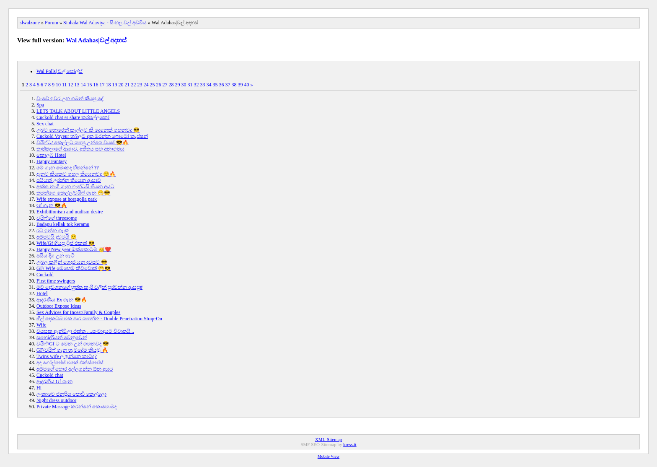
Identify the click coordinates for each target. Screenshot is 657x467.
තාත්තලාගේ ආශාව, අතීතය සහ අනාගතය (80, 149)
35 (215, 85)
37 (227, 85)
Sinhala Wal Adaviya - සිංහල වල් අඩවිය (105, 23)
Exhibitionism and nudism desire (69, 212)
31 (190, 85)
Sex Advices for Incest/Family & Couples (78, 312)
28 (171, 85)
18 (108, 85)
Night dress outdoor (56, 400)
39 (240, 85)
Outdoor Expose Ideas (58, 306)
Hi (38, 388)
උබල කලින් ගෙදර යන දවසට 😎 (71, 262)
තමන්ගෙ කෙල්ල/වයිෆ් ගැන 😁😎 (73, 193)
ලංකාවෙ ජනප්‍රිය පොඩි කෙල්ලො (71, 394)
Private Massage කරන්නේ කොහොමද (76, 407)
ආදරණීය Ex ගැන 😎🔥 (61, 300)
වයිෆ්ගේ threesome (56, 218)
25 (152, 85)
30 (183, 85)
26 (158, 85)
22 (133, 85)
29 (177, 85)
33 (202, 85)
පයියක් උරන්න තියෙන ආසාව (68, 180)
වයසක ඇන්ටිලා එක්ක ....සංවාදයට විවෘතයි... (85, 331)
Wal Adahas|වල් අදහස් (96, 40)
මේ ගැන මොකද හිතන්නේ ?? (67, 168)
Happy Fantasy (51, 161)
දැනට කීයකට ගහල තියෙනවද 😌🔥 (76, 174)
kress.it (349, 444)
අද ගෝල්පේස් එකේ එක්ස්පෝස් (69, 363)
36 (221, 85)
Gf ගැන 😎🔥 (51, 205)
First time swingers (55, 281)
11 (64, 85)
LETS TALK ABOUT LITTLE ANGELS (78, 111)
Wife (41, 325)
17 (102, 85)
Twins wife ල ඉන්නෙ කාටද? (66, 356)
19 (114, 85)
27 (165, 85)
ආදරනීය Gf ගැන (54, 381)
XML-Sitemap (328, 439)
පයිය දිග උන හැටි (55, 256)
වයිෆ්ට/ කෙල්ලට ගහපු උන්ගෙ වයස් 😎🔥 (82, 142)
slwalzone (30, 23)
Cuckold (45, 275)
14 (83, 85)
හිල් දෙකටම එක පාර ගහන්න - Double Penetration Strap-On (99, 319)
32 (196, 85)
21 (127, 85)
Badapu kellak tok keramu (62, 224)
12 (70, 85)
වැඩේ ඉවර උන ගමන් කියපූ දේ (69, 98)
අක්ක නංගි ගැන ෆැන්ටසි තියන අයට (75, 186)
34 (209, 85)
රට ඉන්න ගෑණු (52, 231)
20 (121, 85)
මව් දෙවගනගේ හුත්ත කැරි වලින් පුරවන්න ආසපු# (89, 287)
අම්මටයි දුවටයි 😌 (56, 237)
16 (95, 85)
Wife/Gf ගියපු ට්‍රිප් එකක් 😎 (65, 243)
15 (89, 85)
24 (146, 85)
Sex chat (45, 124)
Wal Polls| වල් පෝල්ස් (59, 71)
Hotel (42, 293)
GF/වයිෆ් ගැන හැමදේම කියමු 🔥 (72, 350)
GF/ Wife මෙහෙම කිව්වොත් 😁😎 (73, 268)
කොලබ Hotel (51, 155)
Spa (40, 105)
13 (77, 85)
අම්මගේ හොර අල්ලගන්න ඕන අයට (74, 369)
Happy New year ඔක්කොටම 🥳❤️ (73, 249)
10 (58, 85)
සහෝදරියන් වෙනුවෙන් (61, 337)
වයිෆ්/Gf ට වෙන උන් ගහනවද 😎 (72, 344)
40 (246, 85)
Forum (51, 23)
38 (234, 85)
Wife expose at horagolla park (66, 199)
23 (139, 85)
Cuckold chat (49, 375)
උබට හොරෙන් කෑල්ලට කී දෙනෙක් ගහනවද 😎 (88, 130)
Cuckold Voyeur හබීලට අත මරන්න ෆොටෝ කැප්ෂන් (92, 136)
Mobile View (328, 456)
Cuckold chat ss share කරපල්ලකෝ (72, 117)
